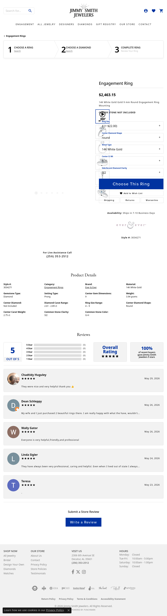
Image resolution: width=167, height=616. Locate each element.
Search (17, 51)
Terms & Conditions (87, 598)
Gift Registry (106, 24)
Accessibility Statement (113, 598)
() (84, 344)
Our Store (127, 24)
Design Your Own (14, 564)
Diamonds (85, 24)
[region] (49, 155)
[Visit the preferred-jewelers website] (115, 588)
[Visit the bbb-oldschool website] (44, 588)
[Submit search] (30, 11)
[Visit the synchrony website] (129, 588)
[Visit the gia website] (54, 588)
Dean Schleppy (31, 401)
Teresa (26, 481)
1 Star (29, 358)
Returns (130, 200)
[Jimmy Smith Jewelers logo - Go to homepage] (83, 10)
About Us (36, 555)
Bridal (7, 560)
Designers (66, 24)
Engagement (25, 24)
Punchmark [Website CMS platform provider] (89, 610)
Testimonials (38, 573)
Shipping (109, 200)
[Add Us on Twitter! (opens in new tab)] (78, 572)
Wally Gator (29, 428)
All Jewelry (47, 24)
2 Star (29, 355)
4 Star (29, 348)
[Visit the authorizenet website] (35, 588)
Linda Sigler (29, 455)
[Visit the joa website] (92, 588)
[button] (146, 11)
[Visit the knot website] (102, 588)
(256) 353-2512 (57, 256)
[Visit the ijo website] (65, 588)
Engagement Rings (16, 35)
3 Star (29, 351)
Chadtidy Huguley (33, 375)
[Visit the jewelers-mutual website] (79, 588)
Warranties (152, 200)
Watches (9, 573)
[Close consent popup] (69, 610)
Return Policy (48, 598)
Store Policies (39, 569)
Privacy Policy (39, 564)
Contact (145, 24)
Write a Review (83, 522)
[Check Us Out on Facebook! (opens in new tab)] (73, 572)
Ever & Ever (91, 287)
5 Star (29, 344)
